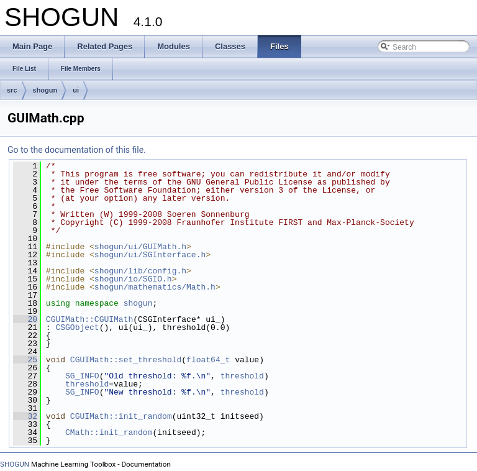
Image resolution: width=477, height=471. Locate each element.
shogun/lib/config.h (140, 271)
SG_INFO (82, 376)
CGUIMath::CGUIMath (89, 319)
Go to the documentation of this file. (76, 150)
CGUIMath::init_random (121, 416)
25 (25, 359)
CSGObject (77, 327)
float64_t (208, 359)
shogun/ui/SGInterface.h (150, 254)
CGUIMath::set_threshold (125, 359)
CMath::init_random (108, 432)
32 (25, 416)
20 (25, 319)
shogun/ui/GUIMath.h (140, 246)
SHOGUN (14, 464)
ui (76, 90)
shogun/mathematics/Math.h (155, 287)
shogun (45, 90)
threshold (242, 376)
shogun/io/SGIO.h (133, 279)
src (12, 90)
